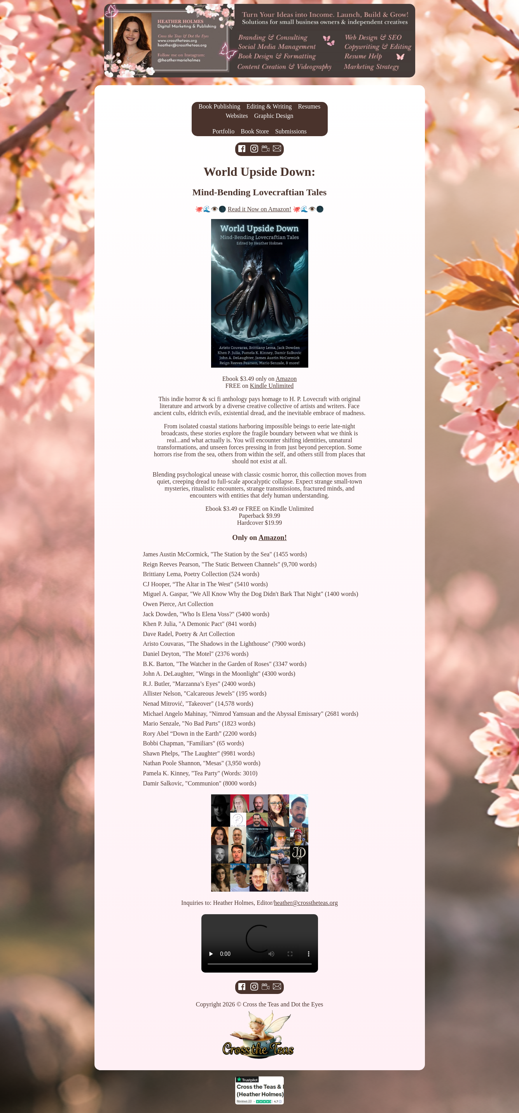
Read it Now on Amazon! (260, 209)
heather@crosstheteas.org (306, 902)
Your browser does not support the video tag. (259, 943)
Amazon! (273, 537)
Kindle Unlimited (272, 385)
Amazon (286, 378)
